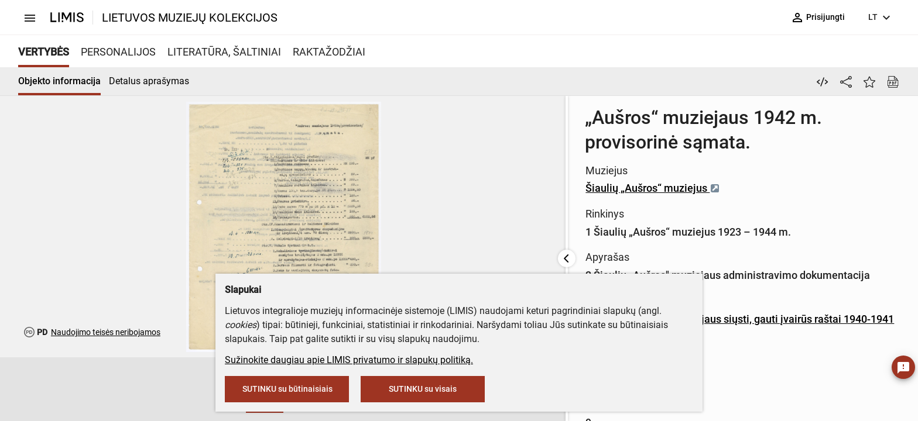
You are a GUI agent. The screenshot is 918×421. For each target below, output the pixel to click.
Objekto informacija (59, 81)
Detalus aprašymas (149, 81)
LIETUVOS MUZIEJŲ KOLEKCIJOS (190, 18)
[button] (144, 389)
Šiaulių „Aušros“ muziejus (472, 163)
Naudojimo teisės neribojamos (105, 332)
